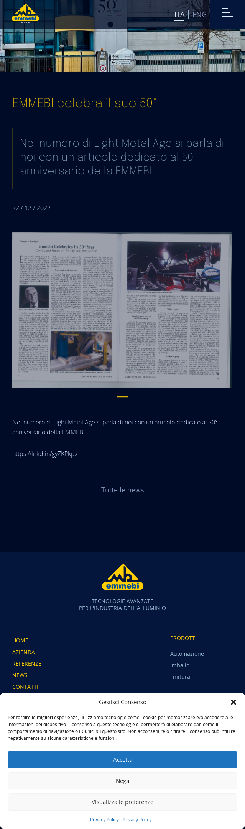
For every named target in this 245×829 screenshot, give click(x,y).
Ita (179, 14)
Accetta (122, 759)
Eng (199, 14)
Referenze (26, 663)
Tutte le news (122, 490)
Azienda (23, 652)
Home (20, 640)
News (20, 675)
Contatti (25, 686)
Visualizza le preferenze (122, 802)
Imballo (179, 665)
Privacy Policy (104, 819)
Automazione (187, 653)
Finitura (180, 676)
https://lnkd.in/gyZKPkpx (45, 453)
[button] (233, 702)
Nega (122, 780)
